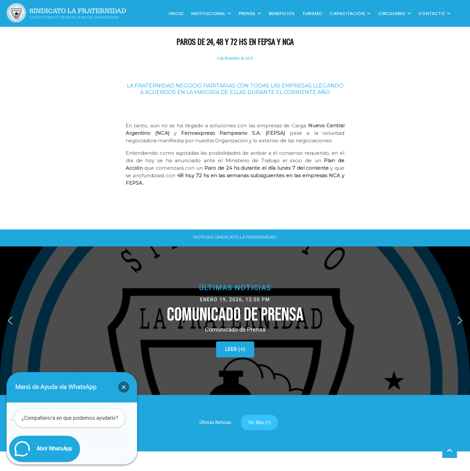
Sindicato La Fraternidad (77, 11)
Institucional (208, 13)
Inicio (176, 13)
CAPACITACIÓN (347, 13)
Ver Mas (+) (259, 422)
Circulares (391, 13)
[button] (235, 320)
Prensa (247, 13)
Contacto (431, 13)
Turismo (312, 13)
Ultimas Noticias (215, 422)
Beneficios (281, 13)
